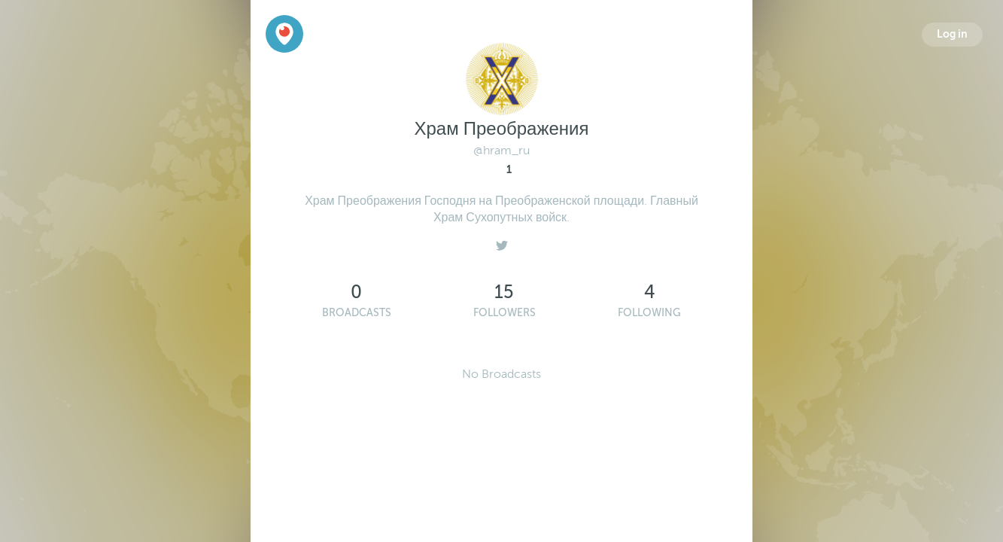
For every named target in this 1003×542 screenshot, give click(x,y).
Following (649, 312)
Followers (504, 312)
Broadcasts (356, 312)
